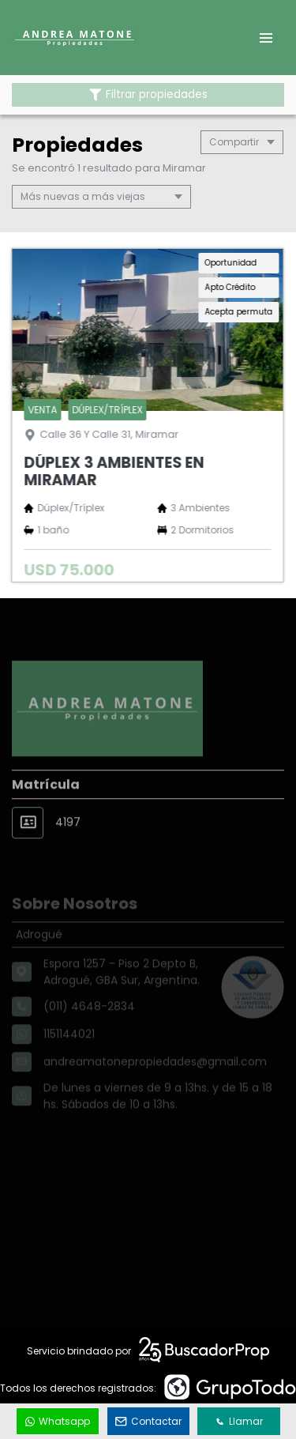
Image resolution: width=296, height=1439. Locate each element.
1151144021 (69, 1049)
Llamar (239, 1421)
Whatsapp (57, 1421)
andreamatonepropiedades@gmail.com (155, 1076)
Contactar (148, 1421)
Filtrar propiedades (148, 94)
